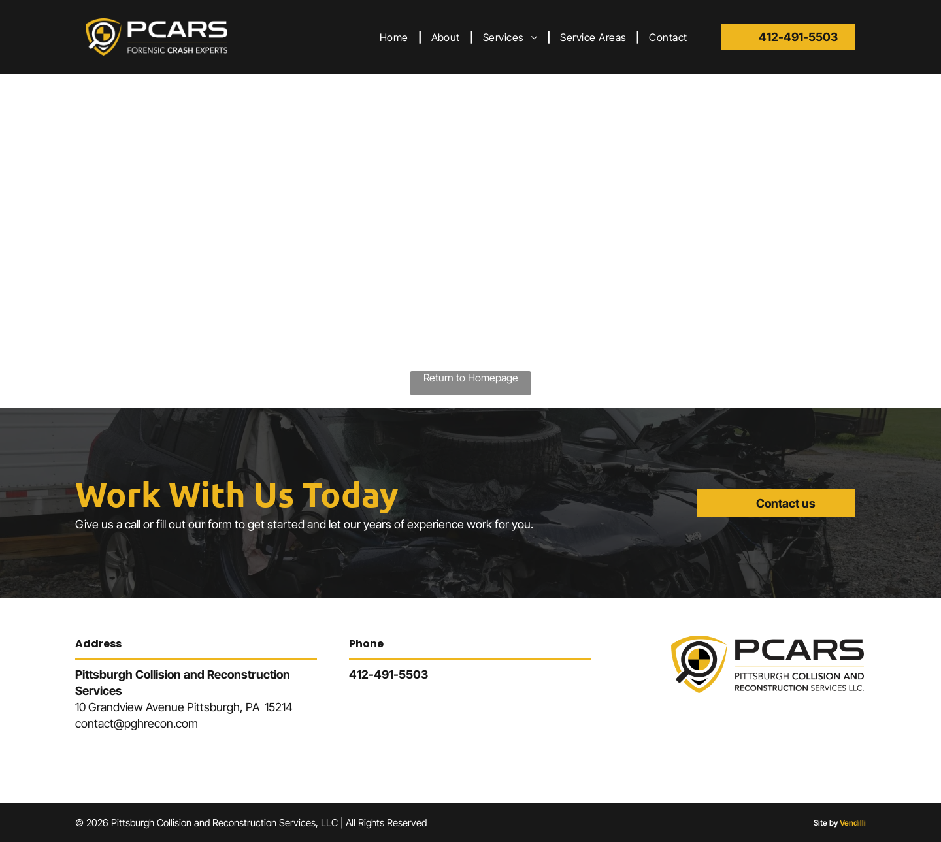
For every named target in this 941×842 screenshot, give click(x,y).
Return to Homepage (470, 377)
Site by (826, 823)
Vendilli (853, 823)
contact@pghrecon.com (136, 723)
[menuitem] (395, 37)
